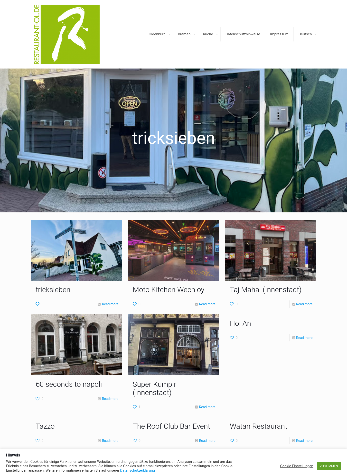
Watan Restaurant (258, 426)
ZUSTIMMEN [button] (329, 466)
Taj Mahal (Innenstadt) (266, 289)
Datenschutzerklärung (137, 470)
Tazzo (45, 426)
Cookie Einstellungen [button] (296, 466)
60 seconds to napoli (69, 384)
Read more (110, 304)
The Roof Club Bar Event (171, 426)
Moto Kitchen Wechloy (168, 289)
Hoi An (240, 323)
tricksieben (53, 289)
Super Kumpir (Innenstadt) (154, 388)
